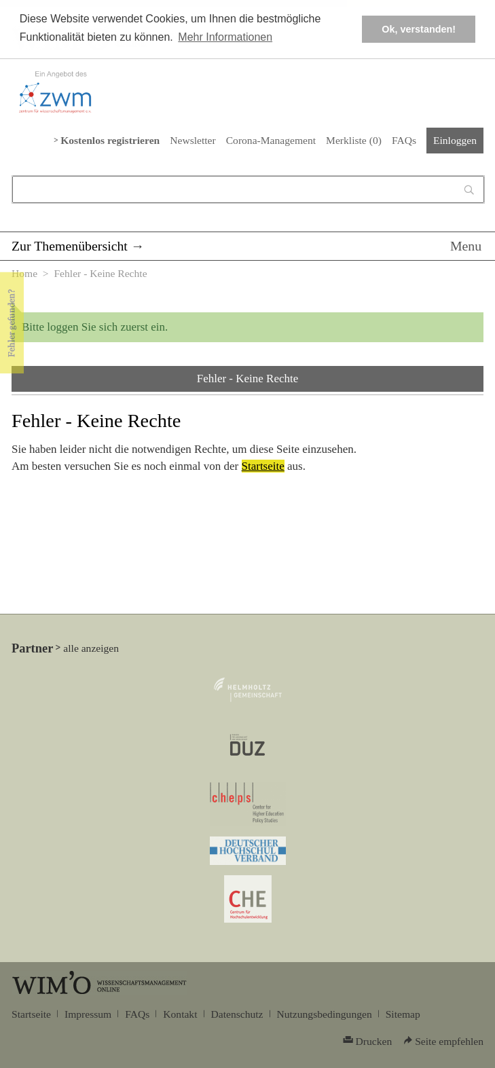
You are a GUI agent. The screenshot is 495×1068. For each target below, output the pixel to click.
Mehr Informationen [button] (225, 37)
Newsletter (192, 140)
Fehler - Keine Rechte (248, 378)
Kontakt (180, 1014)
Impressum (88, 1014)
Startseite (263, 466)
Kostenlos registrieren (110, 140)
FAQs (404, 140)
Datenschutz (237, 1014)
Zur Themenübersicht (70, 245)
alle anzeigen (91, 648)
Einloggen (455, 140)
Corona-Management (271, 140)
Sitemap (403, 1014)
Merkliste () (354, 140)
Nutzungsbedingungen (324, 1014)
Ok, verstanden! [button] (419, 29)
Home (24, 273)
